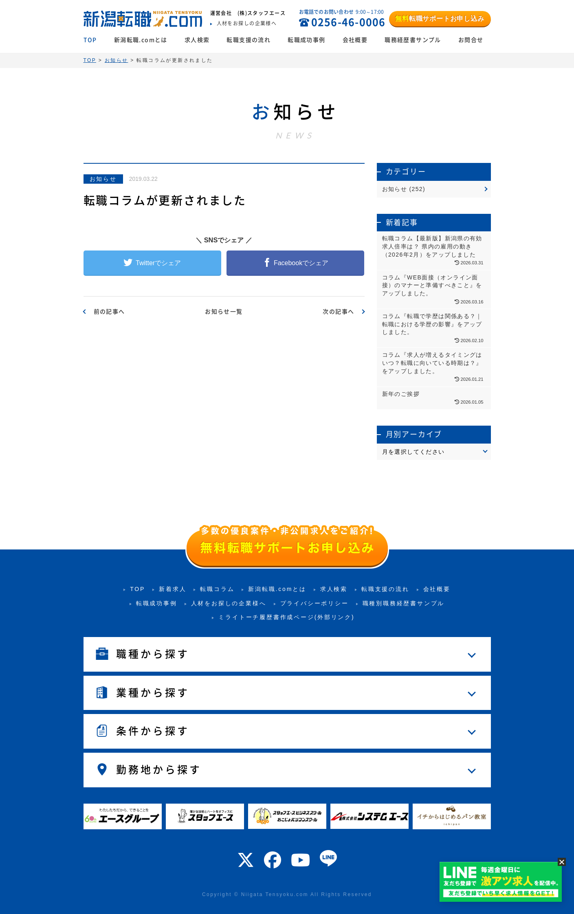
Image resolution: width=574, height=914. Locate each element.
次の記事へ (338, 311)
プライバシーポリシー (314, 603)
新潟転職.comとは (140, 40)
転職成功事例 (306, 40)
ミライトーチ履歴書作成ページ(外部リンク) (286, 617)
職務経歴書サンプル (413, 40)
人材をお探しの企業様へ (228, 603)
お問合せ (471, 40)
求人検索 (197, 40)
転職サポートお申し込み (439, 18)
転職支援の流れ (249, 40)
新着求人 (172, 589)
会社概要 (355, 40)
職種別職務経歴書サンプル (404, 603)
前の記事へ (109, 311)
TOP (90, 40)
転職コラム (217, 589)
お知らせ (103, 179)
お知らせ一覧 (223, 311)
